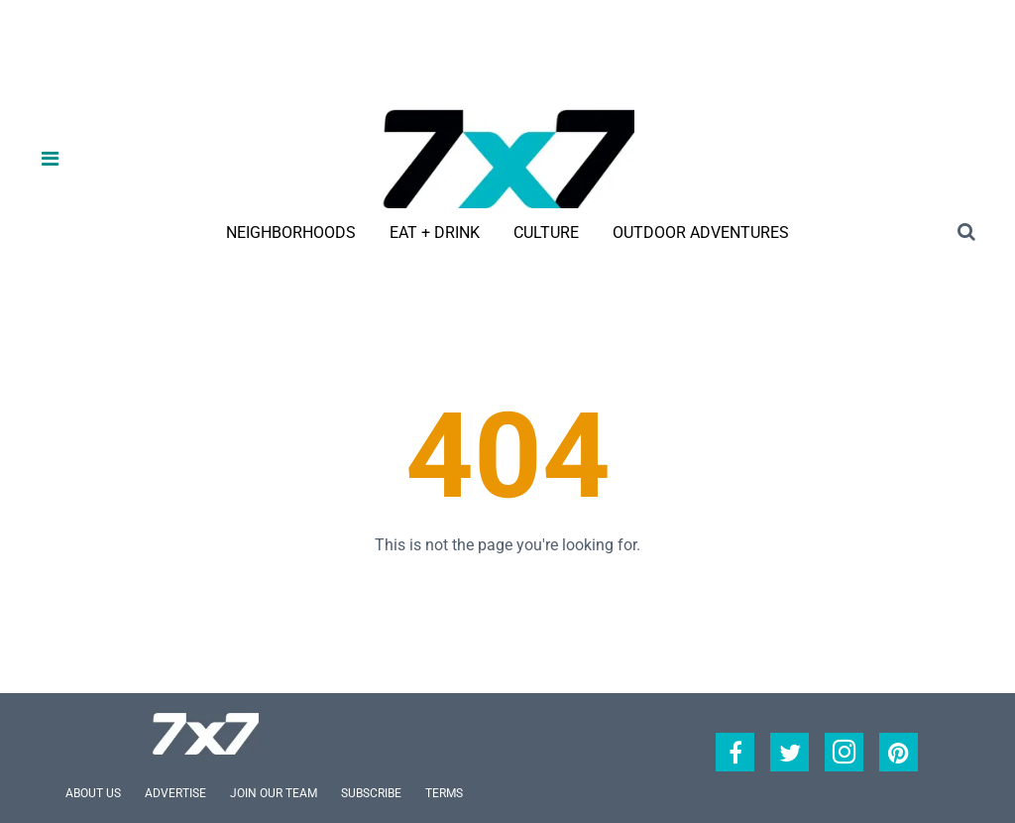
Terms (444, 793)
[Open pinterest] (898, 752)
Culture (546, 232)
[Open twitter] (789, 752)
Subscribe (371, 793)
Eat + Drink (435, 232)
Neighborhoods (291, 232)
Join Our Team (273, 793)
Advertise (175, 793)
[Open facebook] (735, 752)
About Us (93, 793)
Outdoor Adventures (701, 232)
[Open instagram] (844, 752)
